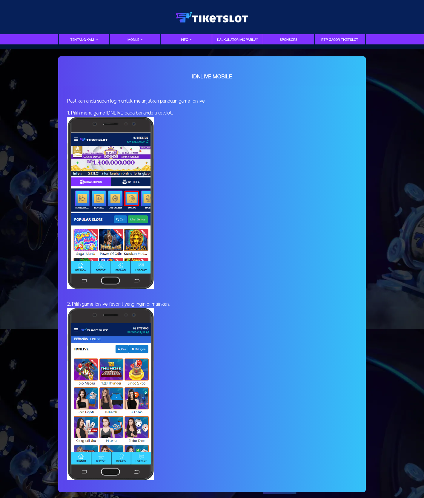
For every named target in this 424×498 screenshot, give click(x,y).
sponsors (288, 40)
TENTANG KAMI (82, 40)
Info (185, 40)
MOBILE (133, 40)
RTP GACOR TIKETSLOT (339, 40)
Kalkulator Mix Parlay (237, 40)
